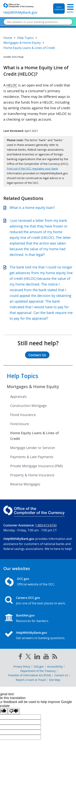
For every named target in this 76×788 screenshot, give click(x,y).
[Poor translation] (14, 711)
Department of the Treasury (38, 671)
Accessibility (55, 666)
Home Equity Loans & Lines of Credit (34, 436)
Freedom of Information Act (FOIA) (29, 675)
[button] (59, 8)
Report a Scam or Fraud (31, 680)
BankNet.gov (25, 615)
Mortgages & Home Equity (33, 386)
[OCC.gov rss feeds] (54, 657)
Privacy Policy (21, 666)
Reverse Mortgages (25, 484)
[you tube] (46, 657)
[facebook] (20, 657)
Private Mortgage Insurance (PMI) (36, 466)
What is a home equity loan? (32, 207)
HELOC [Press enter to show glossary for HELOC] (11, 85)
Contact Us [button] (37, 355)
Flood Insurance (23, 414)
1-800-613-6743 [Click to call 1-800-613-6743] (46, 525)
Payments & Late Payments (31, 457)
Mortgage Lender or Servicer (32, 447)
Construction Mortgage (28, 405)
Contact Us (61, 675)
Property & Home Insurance (32, 475)
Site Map (54, 680)
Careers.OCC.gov (28, 598)
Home (7, 38)
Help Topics (22, 376)
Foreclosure (19, 424)
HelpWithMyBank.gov (31, 633)
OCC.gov (23, 579)
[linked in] (37, 657)
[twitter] (28, 657)
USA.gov (39, 666)
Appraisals (18, 396)
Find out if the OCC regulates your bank (32, 168)
